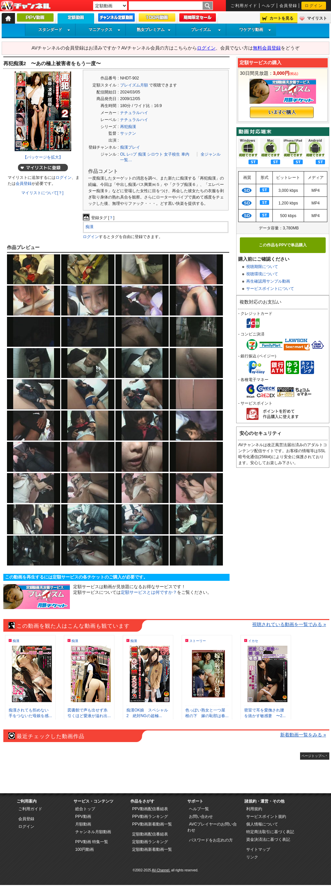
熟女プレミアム (154, 29)
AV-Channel (26, 6)
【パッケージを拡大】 (43, 157)
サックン (128, 133)
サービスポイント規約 (266, 816)
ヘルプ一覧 (199, 809)
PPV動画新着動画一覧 (152, 824)
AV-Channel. (161, 870)
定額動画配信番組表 (150, 834)
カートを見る (281, 18)
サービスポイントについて (270, 288)
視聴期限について (262, 266)
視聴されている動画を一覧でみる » (289, 624)
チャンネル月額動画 (93, 831)
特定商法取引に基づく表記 (270, 831)
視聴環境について (262, 274)
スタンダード (54, 29)
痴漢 (142, 154)
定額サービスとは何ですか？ (149, 592)
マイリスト (317, 18)
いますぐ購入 (282, 112)
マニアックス (104, 29)
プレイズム (206, 29)
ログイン (314, 5)
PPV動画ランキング (150, 816)
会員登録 (288, 5)
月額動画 (83, 824)
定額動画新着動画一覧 (152, 849)
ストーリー (197, 641)
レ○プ (131, 154)
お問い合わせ (201, 816)
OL (122, 154)
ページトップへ (313, 756)
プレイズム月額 (134, 85)
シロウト (155, 154)
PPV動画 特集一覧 (91, 841)
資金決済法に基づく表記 (268, 839)
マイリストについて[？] (42, 193)
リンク (252, 857)
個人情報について (262, 824)
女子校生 (172, 154)
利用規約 (254, 809)
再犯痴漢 (128, 126)
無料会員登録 (267, 48)
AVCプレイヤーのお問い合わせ (212, 827)
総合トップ (85, 809)
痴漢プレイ (130, 147)
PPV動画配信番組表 (150, 809)
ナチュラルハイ (134, 112)
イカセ (253, 641)
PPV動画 (83, 816)
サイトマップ (258, 849)
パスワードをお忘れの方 (211, 840)
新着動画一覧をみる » (303, 734)
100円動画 (84, 849)
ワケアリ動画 (255, 29)
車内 (185, 154)
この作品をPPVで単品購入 (283, 245)
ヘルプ (268, 5)
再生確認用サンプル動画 (268, 281)
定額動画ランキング (150, 841)
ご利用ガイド (244, 5)
